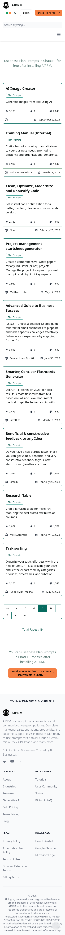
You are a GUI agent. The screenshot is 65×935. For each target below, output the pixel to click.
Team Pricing (11, 814)
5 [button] (42, 608)
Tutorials (41, 779)
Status (39, 793)
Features (8, 793)
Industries (9, 786)
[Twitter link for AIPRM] (4, 762)
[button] (8, 608)
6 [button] (51, 608)
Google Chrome (45, 848)
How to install (44, 841)
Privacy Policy (11, 841)
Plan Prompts (14, 95)
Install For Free (49, 13)
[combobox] (32, 25)
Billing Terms (11, 877)
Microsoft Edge (45, 855)
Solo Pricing (10, 807)
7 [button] (7, 615)
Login (26, 12)
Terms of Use (11, 859)
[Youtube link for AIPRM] (12, 762)
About (7, 779)
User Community (46, 786)
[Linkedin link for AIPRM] (21, 762)
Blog (6, 821)
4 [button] (34, 608)
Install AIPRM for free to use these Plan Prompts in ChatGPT (33, 673)
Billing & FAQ (43, 800)
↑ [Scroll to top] (56, 926)
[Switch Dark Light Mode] (15, 13)
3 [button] (25, 608)
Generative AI (11, 800)
